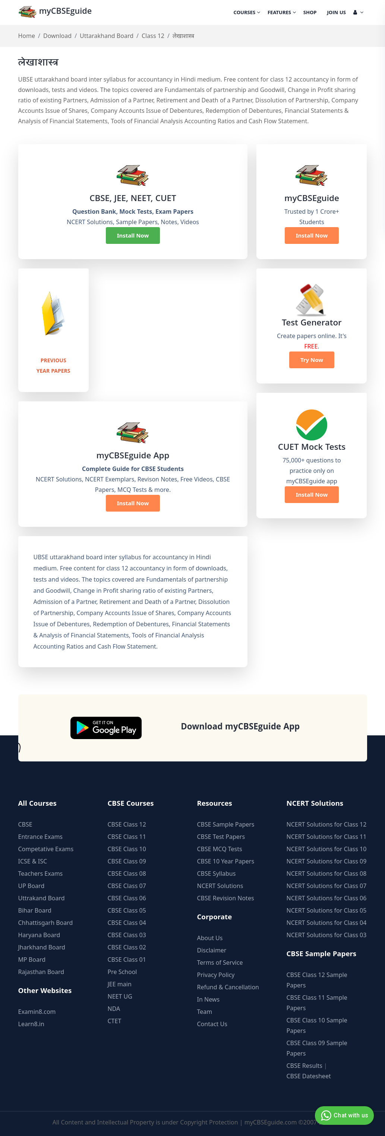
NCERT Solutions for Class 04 (327, 922)
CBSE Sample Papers (226, 824)
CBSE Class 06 (127, 897)
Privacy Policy (216, 974)
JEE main (120, 983)
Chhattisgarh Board (45, 922)
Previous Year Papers (53, 365)
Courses (247, 13)
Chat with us (343, 1115)
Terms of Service (220, 962)
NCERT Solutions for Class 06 (327, 897)
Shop (310, 13)
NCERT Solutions (220, 885)
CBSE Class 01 (127, 959)
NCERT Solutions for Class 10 (327, 848)
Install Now (133, 235)
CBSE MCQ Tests (219, 848)
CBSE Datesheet (309, 1075)
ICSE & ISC (32, 860)
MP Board (32, 959)
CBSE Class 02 (127, 946)
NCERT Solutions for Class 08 (327, 873)
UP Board (31, 885)
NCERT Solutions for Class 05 (327, 910)
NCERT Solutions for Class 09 (327, 860)
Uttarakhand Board (106, 36)
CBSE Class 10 (127, 848)
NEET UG (120, 996)
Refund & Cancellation (228, 986)
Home (26, 36)
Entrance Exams (40, 836)
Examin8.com (37, 1011)
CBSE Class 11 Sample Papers (317, 1002)
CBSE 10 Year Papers (226, 860)
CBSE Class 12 (127, 824)
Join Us (336, 13)
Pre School (122, 971)
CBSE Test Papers (221, 836)
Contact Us (212, 1023)
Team (204, 1011)
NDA (114, 1008)
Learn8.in (31, 1023)
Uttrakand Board (41, 897)
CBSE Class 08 (127, 873)
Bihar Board (34, 910)
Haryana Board (39, 934)
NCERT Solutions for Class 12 (327, 824)
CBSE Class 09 (127, 860)
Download (57, 36)
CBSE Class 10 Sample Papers (317, 1024)
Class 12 (153, 36)
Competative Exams (46, 848)
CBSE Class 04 (127, 922)
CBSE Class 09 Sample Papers (317, 1047)
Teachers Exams (40, 873)
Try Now (311, 359)
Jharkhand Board (41, 946)
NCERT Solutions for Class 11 (327, 836)
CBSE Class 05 (127, 910)
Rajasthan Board (41, 971)
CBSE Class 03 (127, 934)
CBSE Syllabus (216, 873)
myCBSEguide (56, 12)
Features (282, 13)
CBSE (25, 824)
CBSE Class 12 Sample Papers (317, 979)
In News (208, 999)
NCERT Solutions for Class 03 (327, 934)
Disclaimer (212, 949)
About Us (210, 937)
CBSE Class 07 (127, 885)
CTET (115, 1020)
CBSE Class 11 (127, 836)
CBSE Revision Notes (225, 897)
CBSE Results (304, 1065)
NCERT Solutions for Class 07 (327, 885)
